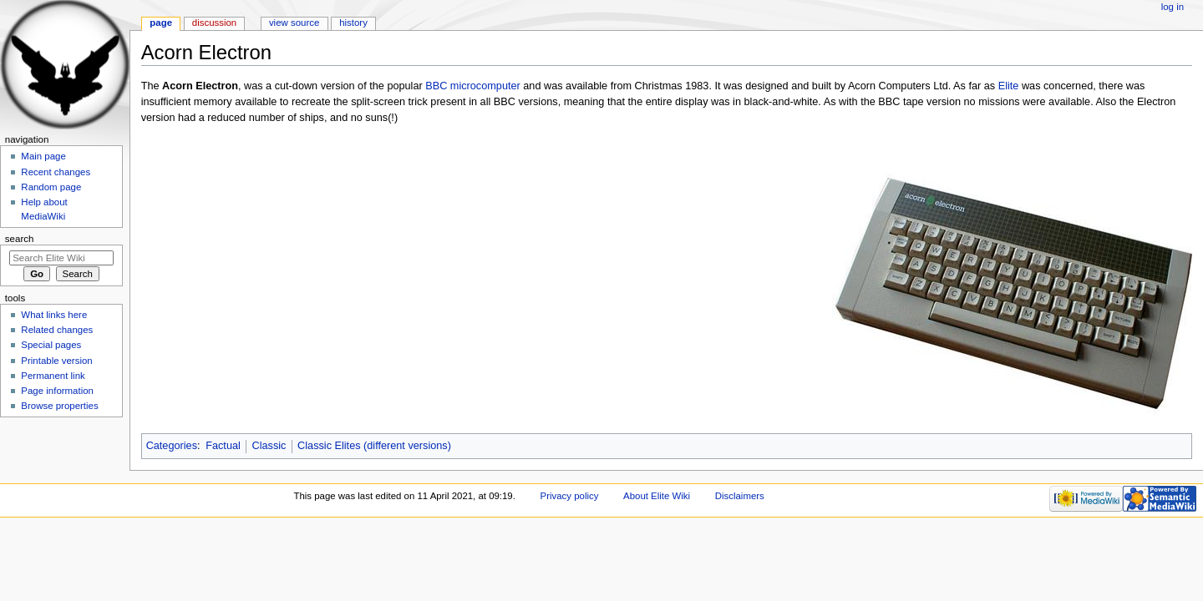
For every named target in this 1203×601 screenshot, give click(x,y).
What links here (54, 315)
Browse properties (59, 406)
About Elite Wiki (656, 496)
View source (294, 23)
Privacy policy (570, 496)
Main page (43, 156)
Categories (171, 446)
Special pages (51, 345)
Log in (1172, 7)
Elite (1008, 86)
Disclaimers (739, 496)
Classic (269, 446)
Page (161, 23)
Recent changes (55, 172)
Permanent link (52, 376)
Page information (57, 391)
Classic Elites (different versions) (374, 446)
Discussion (214, 23)
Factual (223, 446)
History (353, 23)
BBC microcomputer (472, 86)
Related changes (57, 330)
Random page (51, 187)
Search (19, 239)
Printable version (56, 361)
